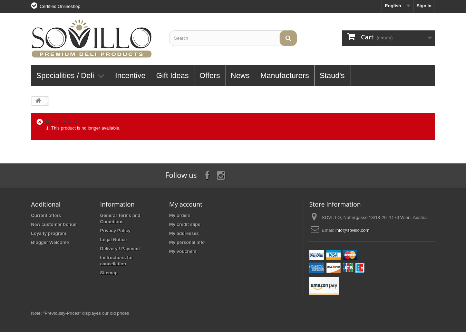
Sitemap (109, 272)
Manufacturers (284, 75)
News (240, 75)
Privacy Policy (115, 230)
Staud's (332, 75)
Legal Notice (113, 239)
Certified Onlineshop (60, 6)
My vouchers (182, 251)
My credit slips (184, 224)
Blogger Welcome (50, 242)
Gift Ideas (172, 75)
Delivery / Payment (120, 248)
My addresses (184, 233)
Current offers (46, 215)
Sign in (424, 5)
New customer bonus (53, 224)
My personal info (187, 242)
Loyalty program (48, 233)
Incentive (130, 75)
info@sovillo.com (352, 230)
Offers (210, 75)
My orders (180, 215)
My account (185, 204)
